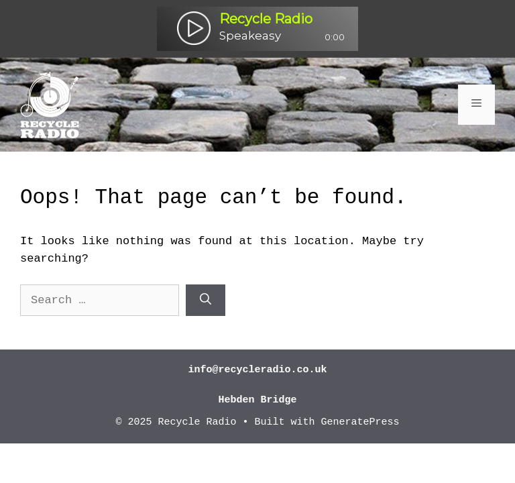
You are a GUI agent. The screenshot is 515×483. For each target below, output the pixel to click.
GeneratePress (360, 422)
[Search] (205, 300)
